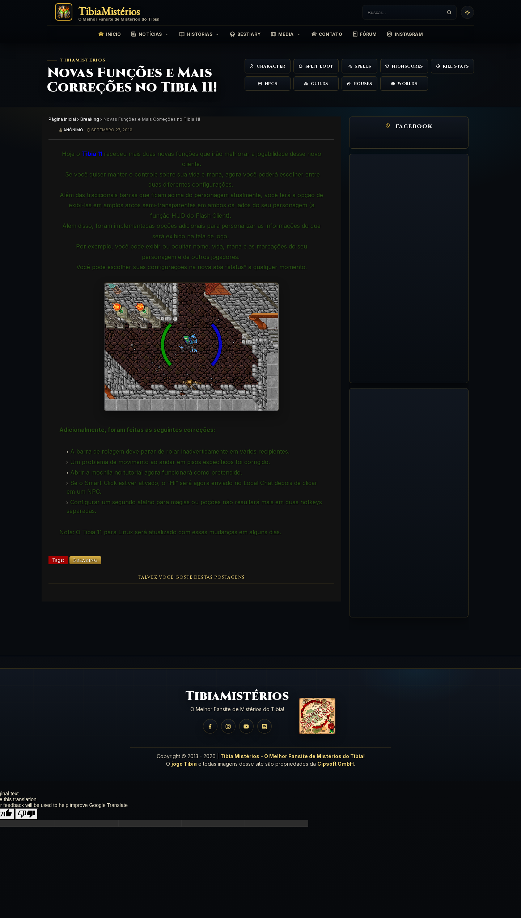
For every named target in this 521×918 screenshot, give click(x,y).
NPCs (267, 83)
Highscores (404, 66)
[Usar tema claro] (467, 12)
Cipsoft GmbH (335, 764)
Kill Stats (452, 66)
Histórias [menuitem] (195, 34)
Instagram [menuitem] (405, 34)
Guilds (316, 83)
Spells (359, 66)
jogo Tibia (184, 764)
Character (267, 66)
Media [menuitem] (282, 34)
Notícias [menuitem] (146, 34)
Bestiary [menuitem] (245, 34)
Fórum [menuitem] (364, 34)
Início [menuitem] (109, 34)
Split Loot (316, 66)
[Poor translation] (26, 814)
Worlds (404, 83)
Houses (359, 83)
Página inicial (62, 119)
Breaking (89, 119)
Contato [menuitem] (326, 34)
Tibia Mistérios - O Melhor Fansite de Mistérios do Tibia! (292, 756)
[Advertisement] (409, 268)
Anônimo (73, 129)
